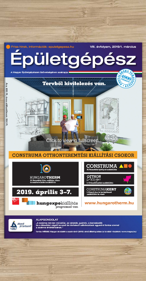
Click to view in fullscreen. (73, 140)
